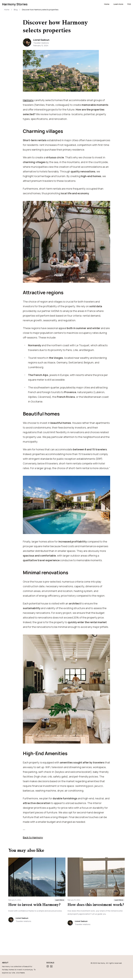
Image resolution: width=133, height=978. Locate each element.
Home (106, 4)
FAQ (129, 4)
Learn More (59, 914)
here (24, 973)
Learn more (118, 4)
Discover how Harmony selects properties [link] (40, 9)
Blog (16, 9)
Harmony (101, 963)
